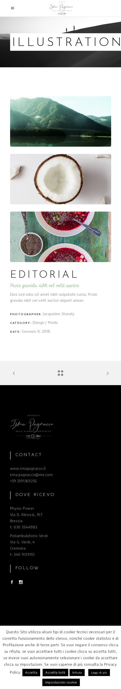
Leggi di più (99, 672)
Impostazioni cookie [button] (61, 682)
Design (39, 322)
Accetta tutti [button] (55, 672)
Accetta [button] (31, 672)
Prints (53, 322)
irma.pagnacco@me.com (31, 474)
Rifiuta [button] (77, 672)
